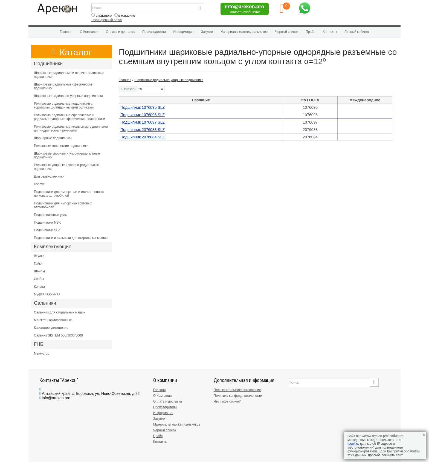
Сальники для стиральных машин (59, 312)
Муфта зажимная (47, 294)
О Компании (89, 32)
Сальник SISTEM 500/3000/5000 (58, 335)
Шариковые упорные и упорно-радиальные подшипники (67, 155)
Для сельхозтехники (49, 176)
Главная (66, 32)
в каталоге (104, 16)
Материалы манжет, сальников (244, 32)
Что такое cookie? (227, 401)
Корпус (39, 184)
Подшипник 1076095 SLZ (142, 107)
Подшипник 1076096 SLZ (142, 115)
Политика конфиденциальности (238, 396)
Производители (154, 32)
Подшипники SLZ (47, 230)
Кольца (39, 287)
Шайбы (39, 271)
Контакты (330, 32)
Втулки (39, 256)
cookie (353, 444)
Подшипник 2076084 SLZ (142, 137)
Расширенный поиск (106, 20)
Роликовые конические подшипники (61, 146)
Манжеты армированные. (53, 320)
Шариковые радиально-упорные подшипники (68, 96)
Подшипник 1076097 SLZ (142, 122)
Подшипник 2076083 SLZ (142, 129)
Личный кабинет (356, 32)
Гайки (38, 264)
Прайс (310, 32)
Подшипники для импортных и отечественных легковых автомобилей (69, 194)
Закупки (207, 32)
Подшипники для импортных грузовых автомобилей (63, 205)
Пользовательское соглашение (237, 390)
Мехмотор (41, 353)
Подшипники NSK (47, 222)
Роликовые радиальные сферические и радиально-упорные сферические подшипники (69, 117)
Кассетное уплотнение (51, 328)
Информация (183, 32)
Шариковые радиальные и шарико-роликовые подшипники (69, 75)
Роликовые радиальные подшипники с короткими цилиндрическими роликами (64, 105)
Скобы (39, 279)
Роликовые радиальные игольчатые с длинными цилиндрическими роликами (71, 128)
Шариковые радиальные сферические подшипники (63, 86)
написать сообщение (244, 12)
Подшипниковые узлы (50, 215)
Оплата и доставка (120, 32)
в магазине (126, 16)
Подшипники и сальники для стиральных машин (71, 238)
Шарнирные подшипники (53, 138)
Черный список (286, 32)
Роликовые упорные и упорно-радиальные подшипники (66, 167)
